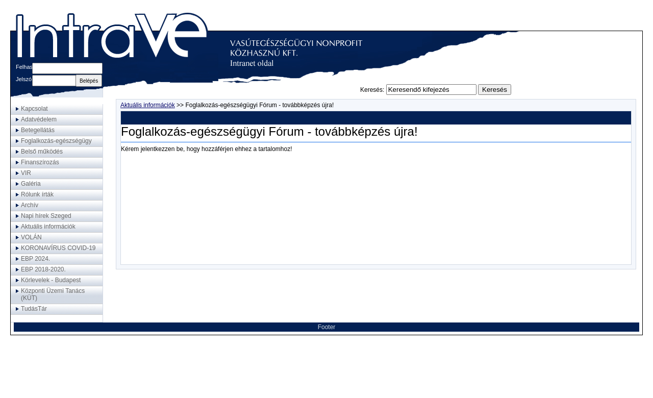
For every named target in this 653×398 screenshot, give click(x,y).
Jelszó (24, 79)
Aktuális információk (147, 105)
